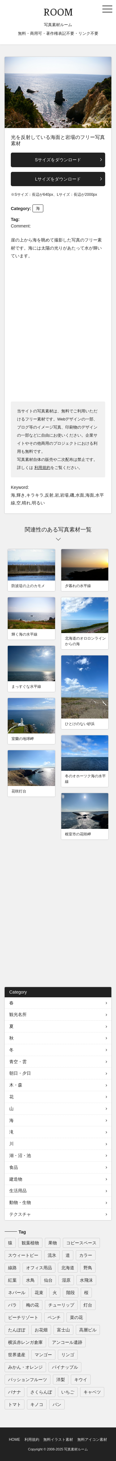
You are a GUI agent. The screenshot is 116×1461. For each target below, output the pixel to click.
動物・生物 (20, 1202)
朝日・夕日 (20, 1073)
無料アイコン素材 (92, 1439)
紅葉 (12, 1280)
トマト (14, 1404)
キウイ (80, 1379)
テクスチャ (20, 1214)
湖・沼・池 (20, 1155)
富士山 (63, 1329)
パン (57, 1404)
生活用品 (18, 1190)
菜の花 (76, 1317)
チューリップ (61, 1304)
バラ (12, 1304)
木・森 (15, 1084)
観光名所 (18, 1014)
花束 (39, 1292)
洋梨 (60, 1379)
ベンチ (54, 1317)
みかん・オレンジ (25, 1367)
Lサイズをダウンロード (58, 179)
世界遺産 (16, 1354)
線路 (12, 1267)
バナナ (14, 1392)
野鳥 (88, 1267)
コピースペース (81, 1242)
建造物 (15, 1179)
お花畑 (41, 1329)
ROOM (58, 11)
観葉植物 (30, 1242)
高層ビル (88, 1329)
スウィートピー (23, 1255)
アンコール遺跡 (67, 1342)
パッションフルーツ (27, 1379)
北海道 (67, 1267)
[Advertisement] (58, 330)
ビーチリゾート (23, 1317)
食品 (13, 1167)
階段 (70, 1292)
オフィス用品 (39, 1267)
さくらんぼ (41, 1392)
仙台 (48, 1280)
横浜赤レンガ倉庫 (25, 1342)
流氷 (52, 1255)
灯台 (88, 1304)
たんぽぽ (16, 1329)
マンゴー (43, 1354)
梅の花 (32, 1304)
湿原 (66, 1280)
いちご (67, 1392)
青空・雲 (18, 1061)
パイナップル (65, 1367)
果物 (52, 1242)
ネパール (16, 1292)
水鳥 (30, 1280)
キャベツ (92, 1392)
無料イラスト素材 (58, 1439)
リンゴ (67, 1354)
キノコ (36, 1404)
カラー (85, 1255)
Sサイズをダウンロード (58, 159)
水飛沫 (86, 1280)
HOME (14, 1439)
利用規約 (42, 467)
